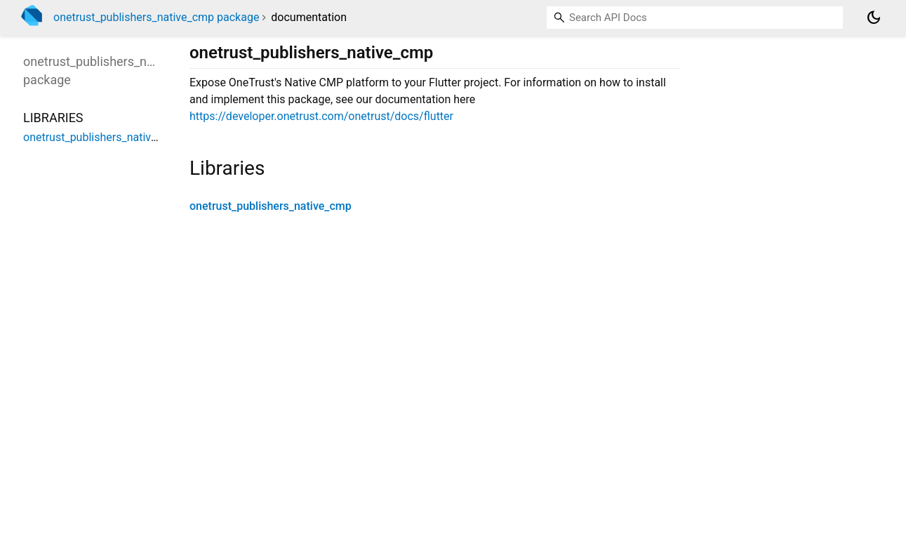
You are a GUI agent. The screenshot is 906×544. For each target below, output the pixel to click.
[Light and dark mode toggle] (873, 17)
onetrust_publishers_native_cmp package (156, 17)
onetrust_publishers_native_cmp (270, 206)
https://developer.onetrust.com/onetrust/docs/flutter (321, 116)
